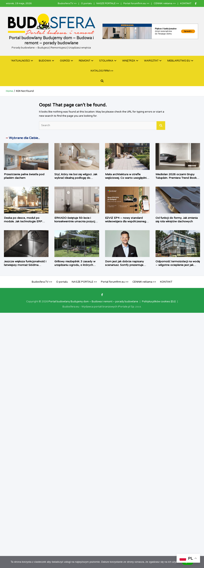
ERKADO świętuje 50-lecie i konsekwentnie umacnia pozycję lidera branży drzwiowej (75, 221)
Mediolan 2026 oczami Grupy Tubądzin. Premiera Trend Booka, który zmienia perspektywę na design (177, 180)
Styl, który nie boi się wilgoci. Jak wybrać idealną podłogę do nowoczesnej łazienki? (75, 178)
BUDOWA (45, 60)
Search (160, 125)
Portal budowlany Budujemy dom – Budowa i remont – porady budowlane (93, 301)
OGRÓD (65, 60)
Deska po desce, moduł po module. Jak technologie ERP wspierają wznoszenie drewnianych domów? (23, 223)
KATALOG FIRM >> (102, 70)
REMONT (84, 60)
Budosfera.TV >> (67, 3)
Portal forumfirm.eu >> (136, 3)
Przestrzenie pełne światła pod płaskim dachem (24, 176)
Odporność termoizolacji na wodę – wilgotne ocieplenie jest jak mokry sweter (178, 265)
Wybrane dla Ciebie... (24, 138)
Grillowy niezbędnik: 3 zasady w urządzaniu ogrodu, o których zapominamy (74, 265)
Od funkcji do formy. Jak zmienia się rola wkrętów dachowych (177, 219)
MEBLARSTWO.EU (178, 60)
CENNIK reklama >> (165, 3)
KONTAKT (185, 3)
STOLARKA (106, 60)
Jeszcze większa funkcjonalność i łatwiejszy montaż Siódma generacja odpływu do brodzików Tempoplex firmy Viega (26, 267)
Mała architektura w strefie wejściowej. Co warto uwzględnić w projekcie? (126, 178)
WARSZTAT (151, 60)
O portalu (86, 3)
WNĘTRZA (128, 60)
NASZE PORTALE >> (107, 3)
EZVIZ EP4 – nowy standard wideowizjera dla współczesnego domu (126, 221)
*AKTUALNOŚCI (20, 60)
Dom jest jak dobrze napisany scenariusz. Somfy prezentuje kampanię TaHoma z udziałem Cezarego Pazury (124, 267)
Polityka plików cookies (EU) (159, 301)
